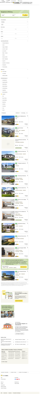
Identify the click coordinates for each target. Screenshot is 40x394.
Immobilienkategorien (14, 78)
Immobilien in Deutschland (4, 372)
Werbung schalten (3, 386)
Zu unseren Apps (3, 379)
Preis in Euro (14, 27)
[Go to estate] (14, 120)
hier (12, 264)
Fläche (14, 31)
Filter (18, 112)
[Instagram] (19, 379)
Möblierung (14, 69)
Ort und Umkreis (14, 20)
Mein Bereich (13, 0)
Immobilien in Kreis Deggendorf (22, 372)
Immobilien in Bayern (12, 372)
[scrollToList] (25, 15)
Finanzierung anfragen (6, 309)
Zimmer (14, 36)
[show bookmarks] (27, 113)
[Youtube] (17, 379)
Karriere (2, 383)
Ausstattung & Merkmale (14, 41)
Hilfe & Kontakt (17, 383)
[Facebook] (15, 379)
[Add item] (27, 116)
